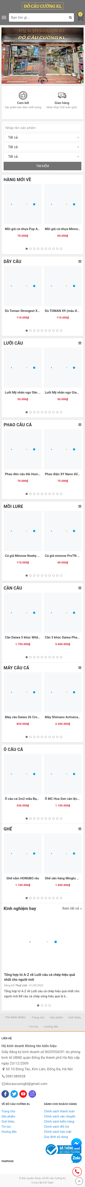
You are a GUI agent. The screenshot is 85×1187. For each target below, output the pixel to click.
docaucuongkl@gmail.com (26, 1084)
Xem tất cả (70, 908)
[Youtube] (23, 1094)
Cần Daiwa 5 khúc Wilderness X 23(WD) (33, 637)
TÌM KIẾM (42, 166)
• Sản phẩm (56, 1017)
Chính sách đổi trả (56, 1126)
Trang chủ (8, 1111)
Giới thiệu (7, 1121)
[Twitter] (14, 1094)
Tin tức (6, 1126)
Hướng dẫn (9, 1131)
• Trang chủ (37, 1017)
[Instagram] (32, 1094)
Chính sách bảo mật (57, 1131)
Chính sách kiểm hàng (59, 1121)
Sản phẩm (8, 1116)
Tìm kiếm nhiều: (15, 1017)
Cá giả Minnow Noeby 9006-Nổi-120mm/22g (37, 556)
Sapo (50, 1182)
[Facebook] (5, 1094)
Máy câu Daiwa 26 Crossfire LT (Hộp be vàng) (38, 717)
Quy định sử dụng (56, 1137)
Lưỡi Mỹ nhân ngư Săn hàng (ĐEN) (30, 392)
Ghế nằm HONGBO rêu (22, 878)
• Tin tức (33, 1026)
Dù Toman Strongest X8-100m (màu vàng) (35, 311)
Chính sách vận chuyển (60, 1116)
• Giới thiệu (74, 1017)
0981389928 (15, 1076)
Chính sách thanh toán (59, 1111)
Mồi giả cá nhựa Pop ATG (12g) (27, 229)
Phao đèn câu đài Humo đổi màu (29, 474)
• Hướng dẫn (50, 1026)
